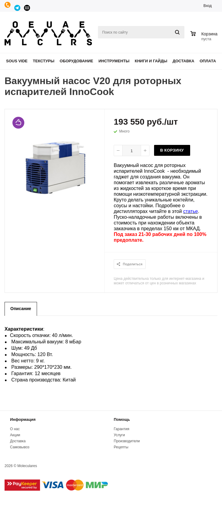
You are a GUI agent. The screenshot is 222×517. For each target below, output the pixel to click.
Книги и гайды (151, 61)
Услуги (119, 435)
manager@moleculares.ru (27, 8)
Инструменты (114, 61)
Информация (22, 419)
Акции (15, 435)
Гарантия (121, 429)
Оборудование (76, 61)
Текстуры (43, 61)
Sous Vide (17, 61)
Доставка (183, 61)
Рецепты (121, 447)
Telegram (17, 8)
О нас (15, 429)
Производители (127, 441)
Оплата (208, 61)
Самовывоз (19, 447)
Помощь (122, 419)
